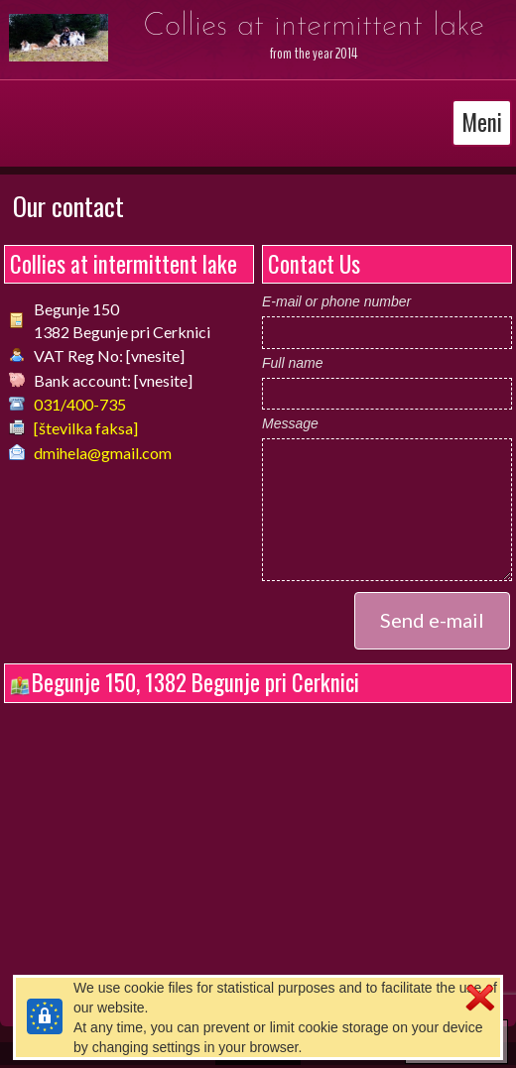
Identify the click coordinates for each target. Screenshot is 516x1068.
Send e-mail (432, 620)
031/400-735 (80, 404)
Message (290, 423)
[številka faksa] (86, 427)
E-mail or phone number (336, 301)
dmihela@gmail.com (103, 452)
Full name (292, 363)
